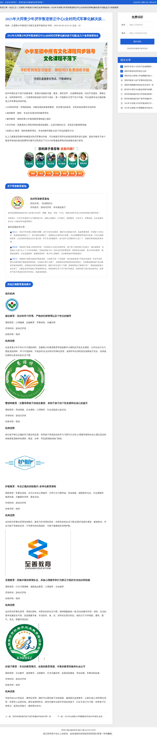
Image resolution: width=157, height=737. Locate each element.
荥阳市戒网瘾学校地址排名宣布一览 (139, 85)
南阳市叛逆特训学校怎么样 (135, 71)
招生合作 (152, 2)
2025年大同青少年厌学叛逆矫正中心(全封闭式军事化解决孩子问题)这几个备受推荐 (139, 103)
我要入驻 (144, 2)
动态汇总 (13, 8)
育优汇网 (3, 8)
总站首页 (136, 2)
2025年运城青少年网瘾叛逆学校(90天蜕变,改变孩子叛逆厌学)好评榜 (85, 716)
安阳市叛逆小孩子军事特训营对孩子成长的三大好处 (139, 80)
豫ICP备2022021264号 (87, 730)
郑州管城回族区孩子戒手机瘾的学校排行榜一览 (32, 716)
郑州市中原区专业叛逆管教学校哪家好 (139, 89)
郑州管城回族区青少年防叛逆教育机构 (139, 94)
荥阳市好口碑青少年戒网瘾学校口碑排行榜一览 (139, 76)
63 (79, 25)
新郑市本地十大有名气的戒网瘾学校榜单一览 (139, 66)
